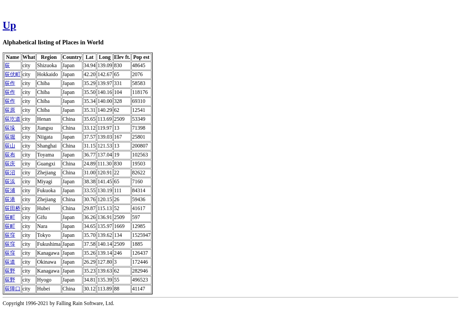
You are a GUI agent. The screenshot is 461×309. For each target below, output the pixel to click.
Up (9, 25)
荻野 (10, 271)
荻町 (10, 217)
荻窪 (10, 235)
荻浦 (10, 190)
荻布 (10, 154)
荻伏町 (12, 74)
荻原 (10, 110)
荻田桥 (12, 208)
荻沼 (10, 172)
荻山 (10, 146)
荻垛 (10, 128)
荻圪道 (12, 119)
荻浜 (10, 181)
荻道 (10, 262)
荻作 (10, 83)
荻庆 (10, 163)
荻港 (10, 199)
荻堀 (10, 137)
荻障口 (12, 288)
